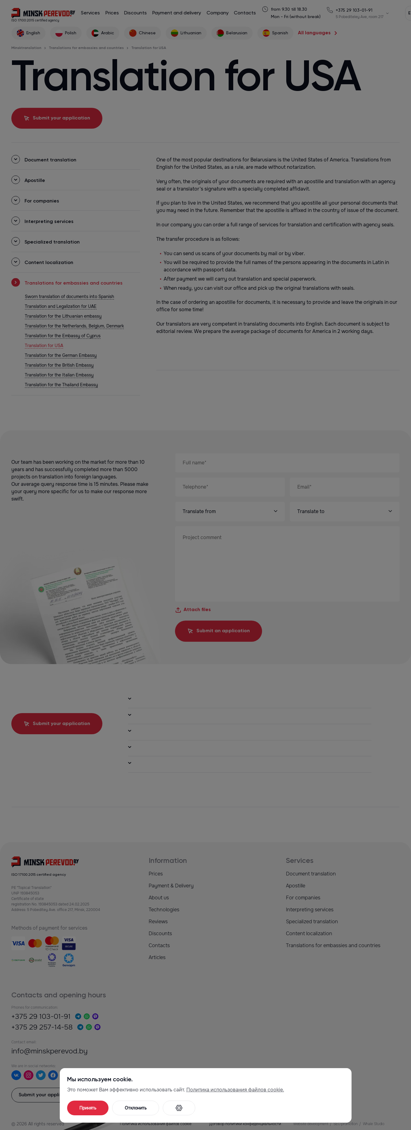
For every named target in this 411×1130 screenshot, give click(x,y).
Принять (87, 1108)
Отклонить (136, 1108)
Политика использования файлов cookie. (235, 1090)
